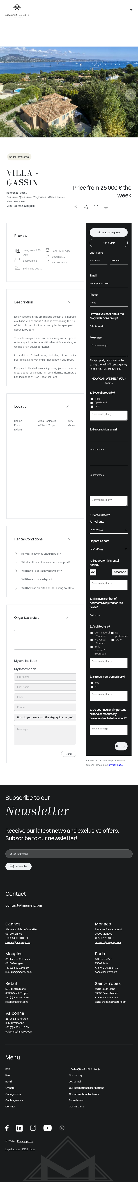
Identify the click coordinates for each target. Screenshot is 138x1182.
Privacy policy (25, 1141)
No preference (109, 450)
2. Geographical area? (103, 429)
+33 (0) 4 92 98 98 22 (17, 938)
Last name (96, 252)
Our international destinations (86, 1087)
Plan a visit (109, 243)
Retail (8, 1081)
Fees (32, 1149)
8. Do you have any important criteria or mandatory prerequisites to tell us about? (108, 714)
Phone (94, 294)
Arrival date (97, 521)
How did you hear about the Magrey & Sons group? (107, 316)
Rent (8, 1075)
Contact (10, 1106)
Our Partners (76, 1106)
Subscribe (21, 866)
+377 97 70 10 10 (104, 938)
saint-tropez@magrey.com (110, 1001)
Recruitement (77, 1100)
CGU (25, 1149)
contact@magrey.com (23, 905)
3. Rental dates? (100, 515)
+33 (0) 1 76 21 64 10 (106, 967)
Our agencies (13, 1094)
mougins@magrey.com (18, 972)
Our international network (84, 1094)
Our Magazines (14, 1100)
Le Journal (75, 1081)
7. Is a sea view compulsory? (107, 676)
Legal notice (12, 1149)
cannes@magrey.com (17, 942)
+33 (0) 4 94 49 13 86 (109, 368)
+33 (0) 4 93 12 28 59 (17, 1027)
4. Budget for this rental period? (104, 563)
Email (93, 275)
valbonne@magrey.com (18, 1031)
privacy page (116, 765)
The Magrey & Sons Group (84, 1069)
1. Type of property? (102, 392)
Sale (7, 1069)
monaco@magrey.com (108, 942)
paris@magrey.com (106, 972)
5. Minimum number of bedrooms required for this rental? (106, 603)
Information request (108, 232)
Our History (75, 1075)
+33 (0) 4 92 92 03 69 (17, 967)
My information (25, 669)
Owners (10, 1087)
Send (69, 753)
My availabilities (25, 661)
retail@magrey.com (16, 1001)
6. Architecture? (100, 626)
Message (96, 337)
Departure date (99, 541)
